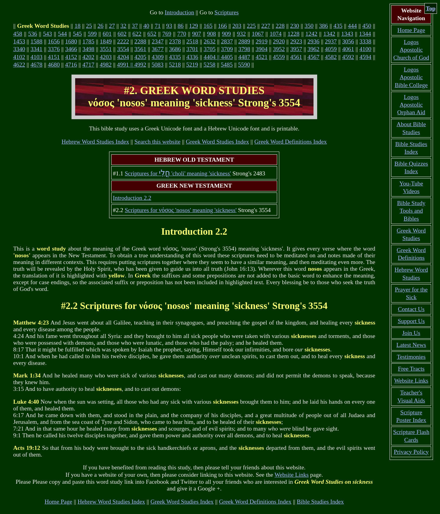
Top (431, 8)
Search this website (157, 141)
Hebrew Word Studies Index (95, 141)
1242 (311, 34)
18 (78, 26)
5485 (227, 64)
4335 (175, 57)
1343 (347, 34)
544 (62, 34)
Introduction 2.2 (132, 198)
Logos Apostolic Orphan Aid (411, 105)
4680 (54, 64)
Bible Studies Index (320, 501)
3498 (88, 49)
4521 (261, 57)
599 (92, 34)
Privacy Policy (411, 452)
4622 (19, 64)
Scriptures (227, 12)
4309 (157, 57)
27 (112, 26)
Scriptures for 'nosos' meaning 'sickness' (181, 210)
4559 (279, 57)
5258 (209, 64)
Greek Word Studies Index (217, 141)
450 (366, 26)
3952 (279, 49)
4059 (331, 49)
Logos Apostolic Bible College (411, 77)
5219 (192, 64)
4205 (140, 57)
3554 (123, 49)
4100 (365, 49)
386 (323, 26)
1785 (88, 41)
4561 (296, 57)
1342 (329, 34)
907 (196, 34)
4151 (54, 57)
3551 (106, 49)
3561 (140, 49)
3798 (244, 49)
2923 (296, 41)
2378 (175, 41)
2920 (279, 41)
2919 (261, 41)
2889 (244, 41)
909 (226, 34)
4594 (365, 57)
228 (280, 26)
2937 (331, 41)
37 (135, 26)
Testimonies (411, 357)
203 (237, 26)
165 (208, 26)
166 (222, 26)
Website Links (292, 475)
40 (146, 26)
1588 (36, 41)
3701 (192, 49)
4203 (106, 57)
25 (89, 26)
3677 (157, 49)
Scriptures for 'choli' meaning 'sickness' (178, 173)
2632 (209, 41)
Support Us (411, 321)
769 (166, 34)
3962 (313, 49)
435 (337, 26)
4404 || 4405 (218, 57)
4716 (71, 64)
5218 (175, 64)
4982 (106, 64)
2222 (123, 41)
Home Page (58, 501)
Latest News (411, 345)
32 (123, 26)
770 (181, 34)
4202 (88, 57)
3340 (19, 49)
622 (137, 34)
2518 (192, 41)
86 (181, 26)
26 (100, 26)
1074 (275, 34)
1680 (71, 41)
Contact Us (411, 309)
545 (77, 34)
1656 (54, 41)
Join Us (411, 333)
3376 (54, 49)
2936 (313, 41)
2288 (140, 41)
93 (169, 26)
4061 (348, 49)
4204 (123, 57)
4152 (71, 57)
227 (265, 26)
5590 (244, 64)
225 (251, 26)
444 (352, 26)
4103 (36, 57)
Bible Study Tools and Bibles (411, 211)
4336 (192, 57)
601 (107, 34)
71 (158, 26)
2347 (157, 41)
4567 (313, 57)
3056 (348, 41)
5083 (157, 64)
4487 (244, 57)
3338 (365, 41)
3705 (209, 49)
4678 (36, 64)
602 (122, 34)
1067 (258, 34)
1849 (106, 41)
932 (241, 34)
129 (193, 26)
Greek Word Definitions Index (291, 141)
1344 (365, 34)
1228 (293, 34)
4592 (348, 57)
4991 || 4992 (131, 64)
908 (211, 34)
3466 (71, 49)
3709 (227, 49)
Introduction (179, 12)
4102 (19, 57)
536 (32, 34)
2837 (227, 41)
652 (151, 34)
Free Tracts (411, 368)
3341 (36, 49)
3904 (261, 49)
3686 (175, 49)
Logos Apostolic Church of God (411, 50)
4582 (331, 57)
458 (17, 34)
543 (47, 34)
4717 (88, 64)
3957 (296, 49)
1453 (19, 41)
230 (294, 26)
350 (309, 26)
